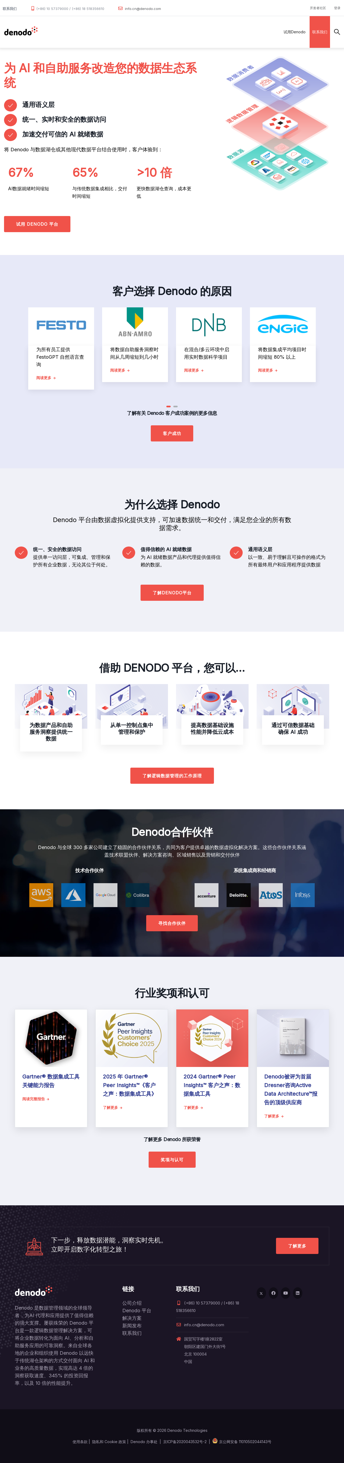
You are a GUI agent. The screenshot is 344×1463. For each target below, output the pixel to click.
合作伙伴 (124, 32)
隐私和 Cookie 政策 (109, 1441)
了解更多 (297, 1246)
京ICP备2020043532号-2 (185, 1441)
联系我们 (319, 32)
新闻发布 (132, 1325)
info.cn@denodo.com (143, 8)
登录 (337, 8)
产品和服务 (75, 32)
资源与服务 (173, 32)
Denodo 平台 (136, 1310)
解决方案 (101, 32)
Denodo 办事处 (144, 1441)
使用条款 (80, 1441)
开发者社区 (318, 8)
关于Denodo (202, 32)
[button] (168, 406)
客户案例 (148, 32)
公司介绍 (132, 1303)
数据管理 (50, 32)
